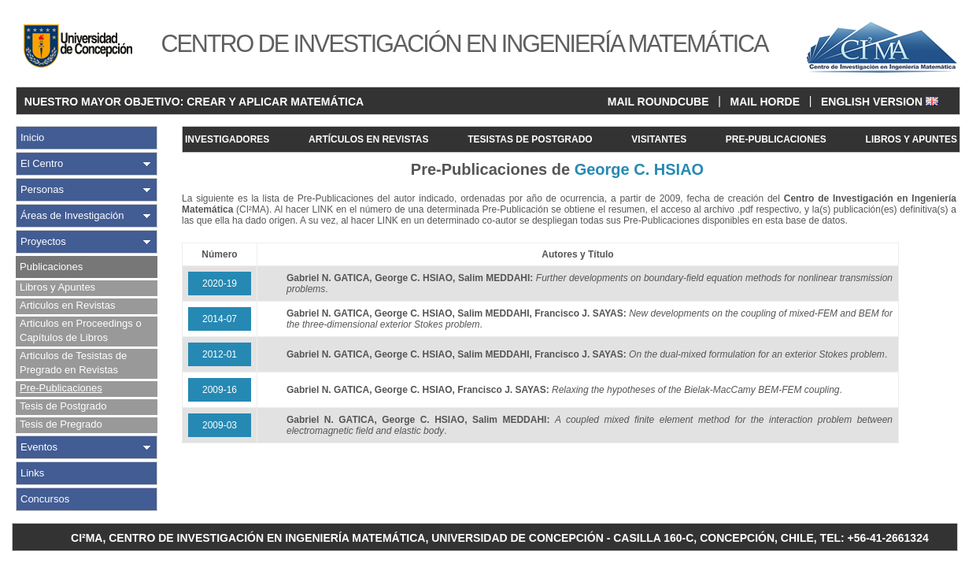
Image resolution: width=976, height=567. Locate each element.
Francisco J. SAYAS (578, 313)
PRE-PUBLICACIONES (776, 139)
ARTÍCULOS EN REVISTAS (368, 139)
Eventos (38, 447)
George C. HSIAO (414, 278)
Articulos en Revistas (67, 305)
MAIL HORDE (765, 101)
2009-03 (219, 425)
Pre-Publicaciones (61, 388)
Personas (42, 189)
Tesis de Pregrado (61, 424)
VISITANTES (658, 139)
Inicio (32, 137)
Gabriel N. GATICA (328, 278)
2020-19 (219, 283)
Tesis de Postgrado (63, 406)
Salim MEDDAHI (494, 278)
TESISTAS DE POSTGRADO (530, 139)
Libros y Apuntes (57, 287)
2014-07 (219, 318)
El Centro (41, 163)
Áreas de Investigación (72, 215)
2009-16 (219, 389)
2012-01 (219, 354)
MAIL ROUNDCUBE (658, 101)
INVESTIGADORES (227, 139)
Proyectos (43, 241)
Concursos (44, 499)
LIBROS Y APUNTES (911, 139)
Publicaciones (51, 266)
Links (32, 473)
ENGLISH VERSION (879, 101)
